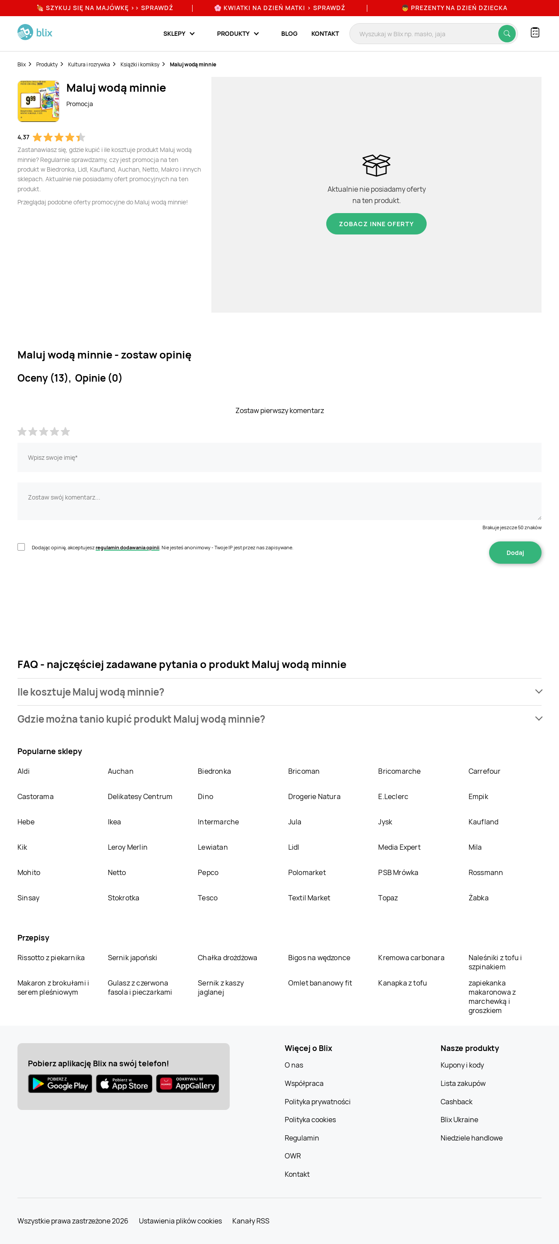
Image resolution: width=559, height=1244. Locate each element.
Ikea (114, 822)
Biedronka (214, 771)
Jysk (385, 822)
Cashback (457, 1101)
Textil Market (309, 898)
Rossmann (486, 872)
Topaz (388, 898)
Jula (295, 822)
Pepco (208, 872)
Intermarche (218, 822)
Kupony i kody (462, 1065)
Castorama (35, 796)
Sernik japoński (133, 957)
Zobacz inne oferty (376, 224)
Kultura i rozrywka (89, 64)
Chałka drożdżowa (227, 957)
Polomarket (307, 872)
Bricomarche (399, 771)
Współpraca (304, 1083)
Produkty (47, 64)
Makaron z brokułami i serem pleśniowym (53, 987)
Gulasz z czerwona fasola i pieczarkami (140, 987)
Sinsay (28, 898)
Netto (117, 872)
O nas (294, 1065)
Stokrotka (124, 898)
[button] (279, 692)
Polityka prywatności (318, 1101)
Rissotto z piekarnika (51, 957)
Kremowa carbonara (411, 957)
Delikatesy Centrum (140, 796)
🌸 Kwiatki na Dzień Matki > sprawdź (279, 7)
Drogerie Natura (314, 796)
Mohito (28, 872)
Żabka (479, 898)
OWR (293, 1156)
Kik (22, 847)
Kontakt (325, 33)
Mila (475, 847)
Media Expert (399, 847)
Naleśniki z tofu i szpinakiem (495, 962)
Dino (205, 796)
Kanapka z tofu (402, 983)
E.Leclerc (393, 796)
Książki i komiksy (140, 64)
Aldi (23, 771)
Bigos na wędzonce (319, 957)
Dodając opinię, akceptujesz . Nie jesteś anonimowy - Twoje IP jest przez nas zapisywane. (162, 547)
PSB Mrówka (398, 872)
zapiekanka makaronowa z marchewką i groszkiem (492, 996)
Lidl (294, 847)
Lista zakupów (463, 1083)
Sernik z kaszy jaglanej (221, 987)
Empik (478, 796)
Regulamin (302, 1138)
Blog (289, 33)
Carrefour (485, 771)
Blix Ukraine (459, 1119)
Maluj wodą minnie (193, 64)
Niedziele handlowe (472, 1138)
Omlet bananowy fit (320, 983)
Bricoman (304, 771)
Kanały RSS (250, 1221)
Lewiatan (213, 847)
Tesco (207, 898)
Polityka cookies (310, 1119)
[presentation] (83, 591)
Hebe (26, 822)
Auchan (121, 771)
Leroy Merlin (128, 847)
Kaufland (484, 822)
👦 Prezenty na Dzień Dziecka (454, 7)
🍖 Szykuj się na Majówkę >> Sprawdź (104, 7)
